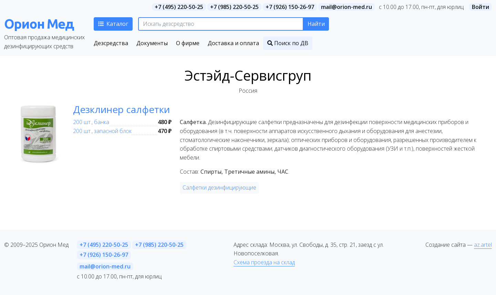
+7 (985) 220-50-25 (234, 7)
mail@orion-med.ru (346, 7)
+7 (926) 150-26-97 (290, 7)
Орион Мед (39, 23)
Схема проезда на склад (264, 262)
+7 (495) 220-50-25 (179, 7)
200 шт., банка (91, 122)
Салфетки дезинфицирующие (219, 187)
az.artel (483, 244)
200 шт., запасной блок (102, 131)
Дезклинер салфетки (121, 109)
